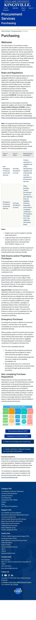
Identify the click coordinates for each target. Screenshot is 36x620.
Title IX (3, 551)
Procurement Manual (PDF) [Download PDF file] (17, 431)
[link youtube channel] (6, 575)
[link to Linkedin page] (12, 575)
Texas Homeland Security (9, 547)
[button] (35, 8)
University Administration (9, 493)
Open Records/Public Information (12, 521)
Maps (3, 504)
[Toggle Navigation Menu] (18, 27)
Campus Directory (7, 495)
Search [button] (31, 8)
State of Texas (6, 545)
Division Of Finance (5, 31)
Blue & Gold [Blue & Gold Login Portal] (23, 9)
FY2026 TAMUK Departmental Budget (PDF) (15, 536)
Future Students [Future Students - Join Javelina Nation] (6, 9)
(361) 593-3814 (6, 566)
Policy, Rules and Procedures (10, 523)
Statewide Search (6, 542)
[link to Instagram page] (9, 575)
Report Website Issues (8, 528)
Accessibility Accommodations (11, 513)
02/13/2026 (14, 584)
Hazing (3, 502)
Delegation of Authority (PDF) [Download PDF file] (17, 436)
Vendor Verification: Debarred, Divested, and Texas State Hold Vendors (16, 450)
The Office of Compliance (9, 506)
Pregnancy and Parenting (9, 525)
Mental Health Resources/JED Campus (13, 519)
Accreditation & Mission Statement (12, 491)
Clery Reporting (6, 498)
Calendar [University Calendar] (15, 8)
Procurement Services (16, 31)
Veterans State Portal (8, 553)
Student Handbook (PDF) (9, 530)
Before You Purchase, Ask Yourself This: (18, 441)
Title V (3, 549)
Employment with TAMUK (9, 500)
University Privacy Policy (9, 538)
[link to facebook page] (2, 575)
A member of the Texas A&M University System (16, 582)
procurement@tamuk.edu (9, 477)
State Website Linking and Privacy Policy (14, 540)
